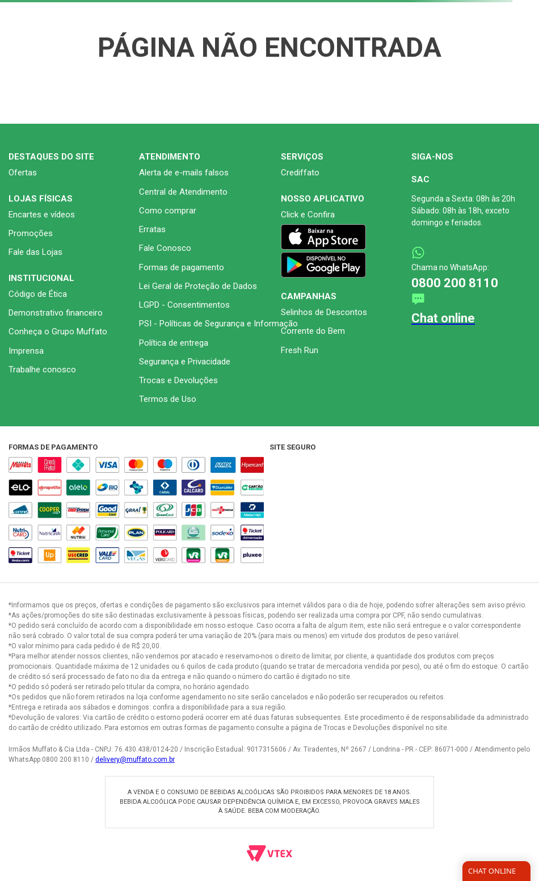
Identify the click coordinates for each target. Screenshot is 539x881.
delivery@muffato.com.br (135, 759)
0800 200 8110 (454, 283)
